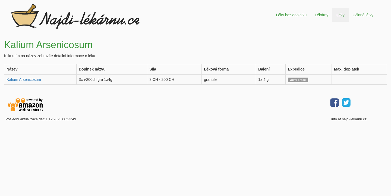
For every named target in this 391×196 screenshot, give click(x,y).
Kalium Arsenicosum (24, 79)
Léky (340, 15)
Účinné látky (363, 15)
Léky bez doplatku (291, 15)
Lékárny (321, 15)
